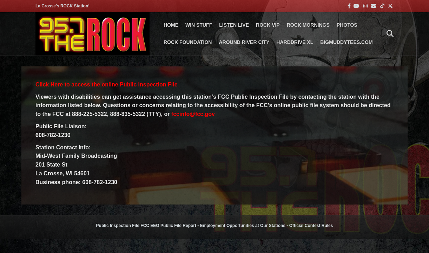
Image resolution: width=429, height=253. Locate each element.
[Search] (388, 34)
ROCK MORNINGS (308, 25)
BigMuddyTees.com (346, 42)
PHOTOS (347, 25)
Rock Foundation (188, 42)
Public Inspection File (117, 225)
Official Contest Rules (311, 225)
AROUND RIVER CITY (244, 42)
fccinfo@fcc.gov (193, 114)
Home (171, 25)
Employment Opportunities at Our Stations (242, 225)
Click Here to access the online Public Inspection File (106, 84)
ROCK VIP (268, 25)
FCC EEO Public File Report (168, 225)
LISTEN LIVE (234, 25)
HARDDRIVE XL (294, 42)
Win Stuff (198, 25)
